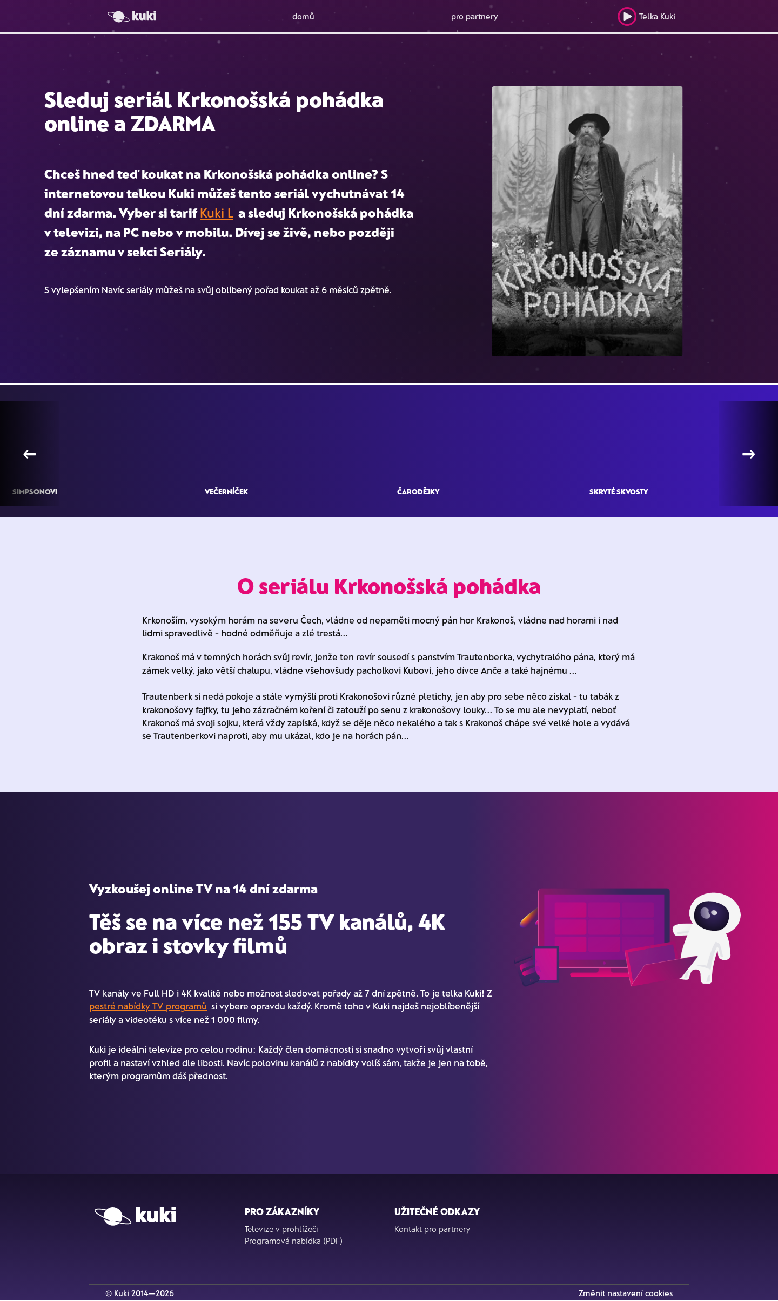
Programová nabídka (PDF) (294, 1240)
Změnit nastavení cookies (626, 1293)
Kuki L (216, 212)
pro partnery (474, 16)
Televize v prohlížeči (281, 1229)
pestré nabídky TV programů (148, 1005)
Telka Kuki (646, 16)
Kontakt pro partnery (432, 1229)
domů (303, 16)
